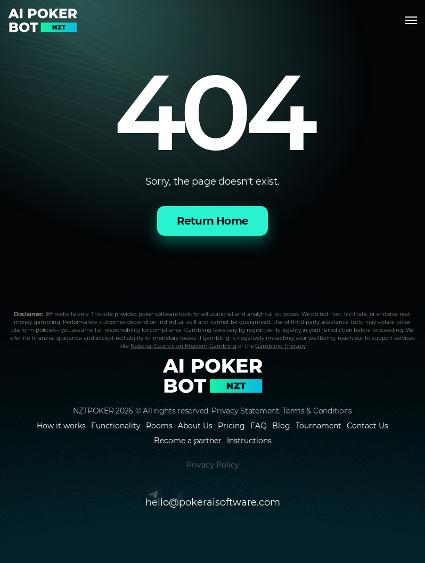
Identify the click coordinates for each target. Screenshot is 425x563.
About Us (195, 425)
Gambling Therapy (280, 346)
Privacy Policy (212, 470)
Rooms (159, 425)
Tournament (318, 425)
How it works (61, 425)
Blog (281, 425)
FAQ (258, 425)
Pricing (231, 425)
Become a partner (188, 440)
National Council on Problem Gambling (183, 346)
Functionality (116, 425)
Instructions (249, 440)
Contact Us (367, 425)
